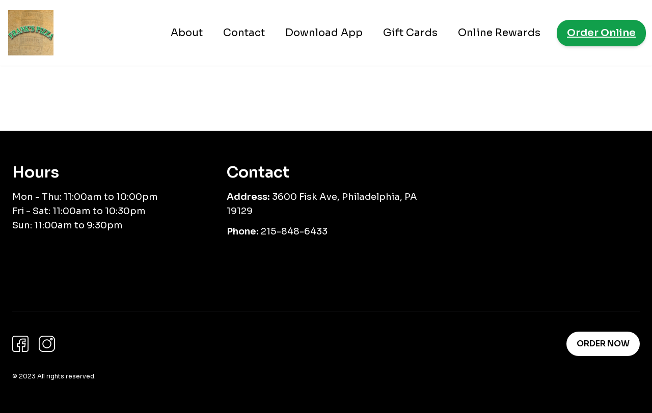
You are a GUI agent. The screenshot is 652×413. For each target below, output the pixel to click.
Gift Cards (410, 32)
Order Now (603, 343)
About (187, 32)
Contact (244, 32)
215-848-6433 (294, 231)
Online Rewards (499, 32)
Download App (324, 32)
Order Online (601, 32)
